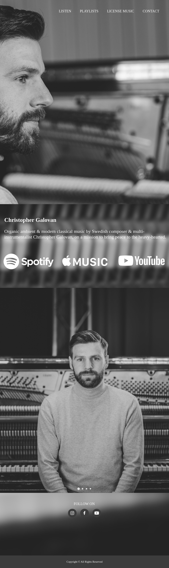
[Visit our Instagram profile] (72, 513)
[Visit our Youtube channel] (96, 513)
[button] (78, 488)
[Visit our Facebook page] (84, 513)
